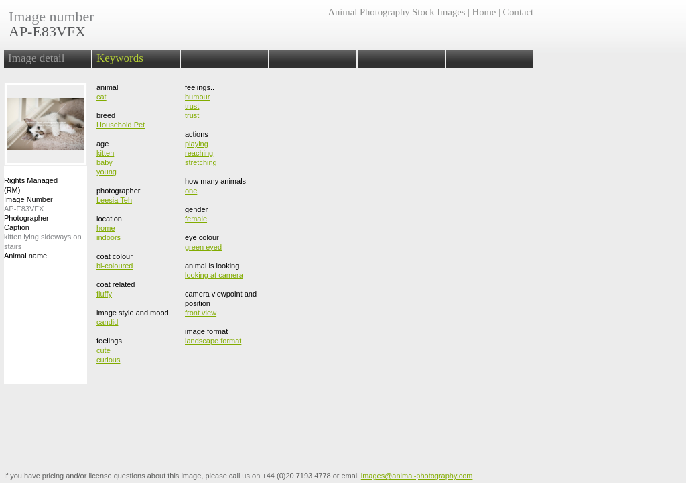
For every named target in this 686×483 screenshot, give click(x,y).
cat (101, 97)
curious (108, 360)
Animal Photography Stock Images (396, 12)
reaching (199, 153)
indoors (108, 237)
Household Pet (120, 125)
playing (196, 144)
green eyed (203, 247)
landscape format (213, 341)
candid (107, 322)
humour (197, 97)
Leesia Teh (114, 200)
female (196, 219)
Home (484, 12)
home (105, 228)
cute (103, 350)
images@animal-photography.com (417, 476)
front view (200, 313)
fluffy (104, 294)
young (106, 172)
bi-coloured (114, 266)
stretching (201, 162)
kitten (105, 153)
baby (104, 162)
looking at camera (214, 275)
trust (192, 106)
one (191, 190)
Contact (518, 12)
